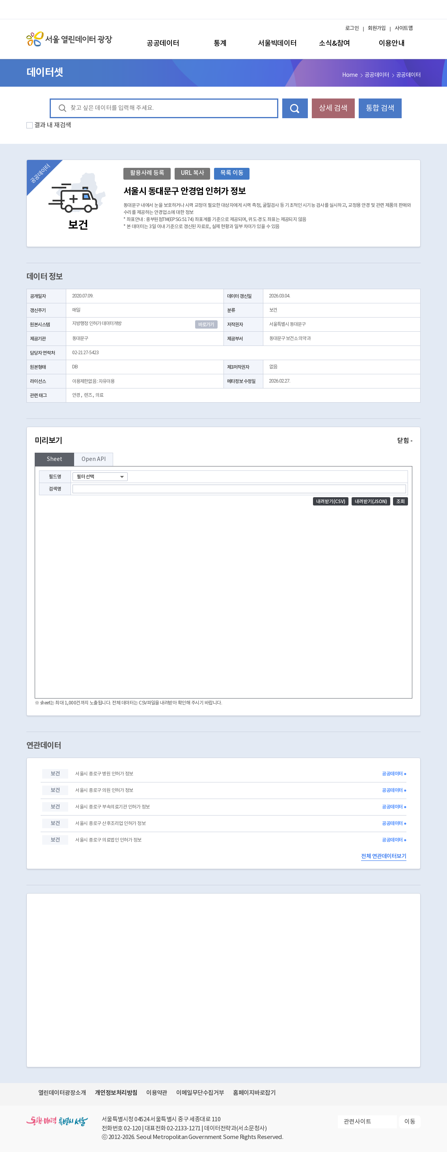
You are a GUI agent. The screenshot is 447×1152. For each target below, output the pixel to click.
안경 (76, 395)
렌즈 (88, 395)
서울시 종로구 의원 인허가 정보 (104, 790)
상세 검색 (333, 108)
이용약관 (157, 1093)
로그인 (352, 29)
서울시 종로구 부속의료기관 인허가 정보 (112, 807)
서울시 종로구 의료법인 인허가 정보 (108, 840)
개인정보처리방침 (116, 1092)
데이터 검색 (295, 108)
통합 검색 (380, 108)
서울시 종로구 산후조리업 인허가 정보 (110, 823)
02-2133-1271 (184, 1128)
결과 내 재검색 (52, 125)
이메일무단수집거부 (200, 1093)
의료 (99, 395)
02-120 (132, 1128)
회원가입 (377, 29)
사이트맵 (404, 29)
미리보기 (223, 441)
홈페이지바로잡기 (254, 1093)
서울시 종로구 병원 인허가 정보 (104, 774)
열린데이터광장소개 (62, 1093)
